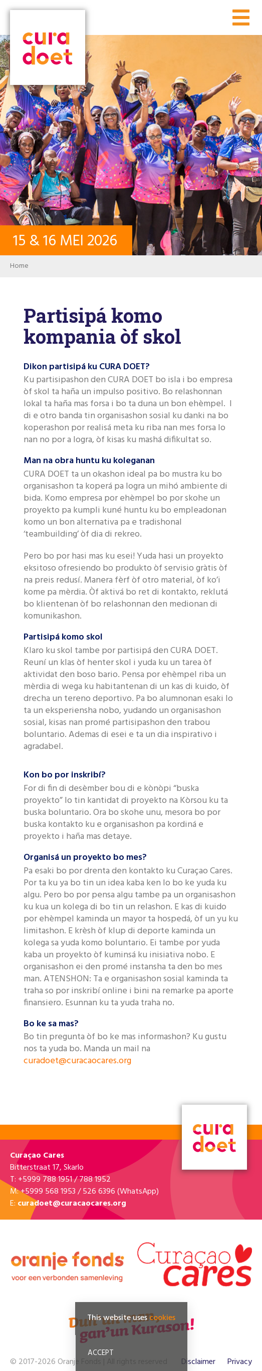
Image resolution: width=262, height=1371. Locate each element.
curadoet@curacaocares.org (77, 1061)
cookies (162, 1318)
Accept (101, 1353)
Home (19, 266)
